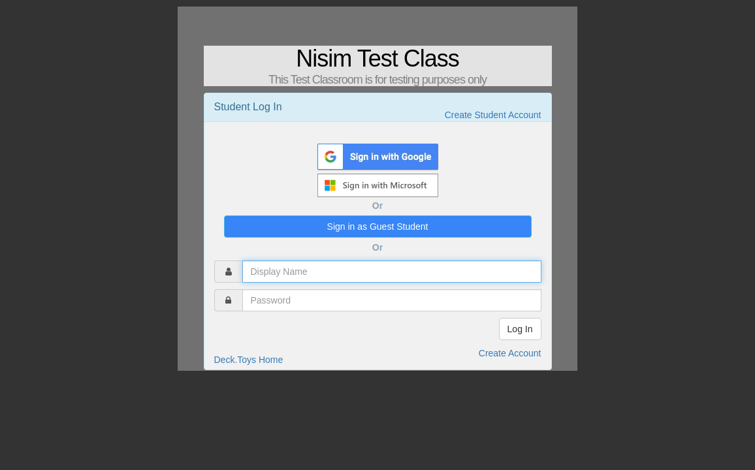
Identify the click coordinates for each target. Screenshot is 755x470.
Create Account (510, 353)
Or (377, 205)
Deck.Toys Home (248, 359)
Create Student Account (493, 115)
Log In (520, 329)
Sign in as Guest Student (377, 226)
